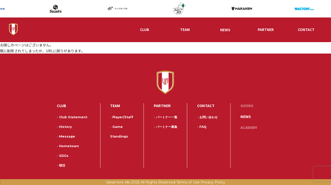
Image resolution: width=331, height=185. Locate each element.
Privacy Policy (213, 182)
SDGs (62, 156)
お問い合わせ (207, 117)
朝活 (61, 165)
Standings (119, 136)
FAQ (201, 127)
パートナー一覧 (165, 117)
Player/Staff (121, 117)
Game (116, 127)
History (64, 127)
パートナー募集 (165, 127)
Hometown (68, 146)
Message (66, 136)
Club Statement (72, 117)
